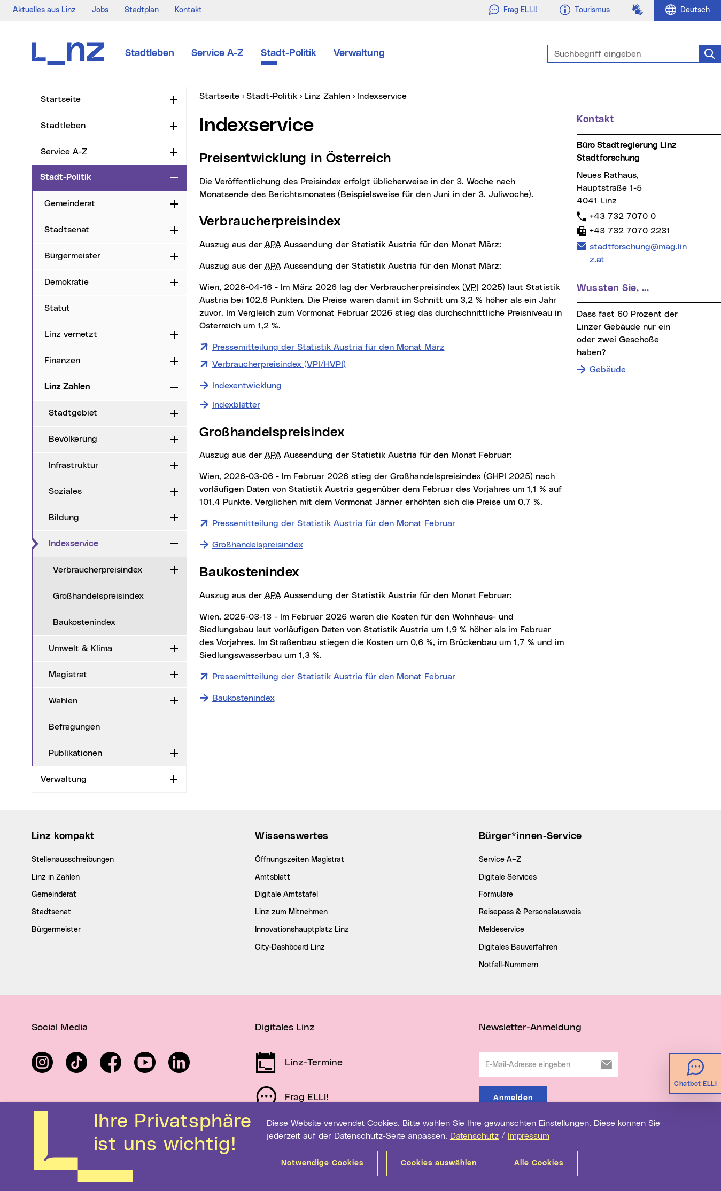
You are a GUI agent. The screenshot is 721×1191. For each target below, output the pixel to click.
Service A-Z (217, 53)
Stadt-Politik (288, 53)
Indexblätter (236, 405)
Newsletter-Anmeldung (530, 1027)
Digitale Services (508, 877)
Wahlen (63, 700)
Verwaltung (359, 53)
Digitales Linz (285, 1027)
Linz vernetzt (70, 334)
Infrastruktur (73, 465)
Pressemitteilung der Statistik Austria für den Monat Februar (333, 522)
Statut (57, 308)
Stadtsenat (66, 229)
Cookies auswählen (439, 1163)
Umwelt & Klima (80, 648)
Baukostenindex (84, 622)
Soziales (65, 491)
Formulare (496, 894)
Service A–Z (500, 860)
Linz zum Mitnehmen (291, 912)
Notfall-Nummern (508, 965)
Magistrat (68, 674)
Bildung (64, 517)
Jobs (100, 10)
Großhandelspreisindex (98, 596)
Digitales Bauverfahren (518, 947)
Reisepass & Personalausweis (530, 912)
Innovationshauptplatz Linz (302, 930)
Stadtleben (149, 53)
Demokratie (66, 282)
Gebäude (608, 369)
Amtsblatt (272, 877)
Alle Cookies (538, 1163)
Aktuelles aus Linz (44, 10)
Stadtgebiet (73, 413)
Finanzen (62, 360)
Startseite (61, 99)
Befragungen (74, 727)
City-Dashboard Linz (290, 947)
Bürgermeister (72, 256)
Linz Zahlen (67, 386)
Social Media (60, 1027)
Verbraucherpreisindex (97, 570)
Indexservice (73, 543)
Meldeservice (501, 930)
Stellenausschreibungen (73, 860)
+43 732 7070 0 (622, 216)
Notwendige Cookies (322, 1163)
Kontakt (188, 10)
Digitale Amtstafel (286, 894)
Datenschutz (474, 1136)
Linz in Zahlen (56, 877)
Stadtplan (142, 10)
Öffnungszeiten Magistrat (299, 860)
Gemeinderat (69, 203)
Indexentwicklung (247, 385)
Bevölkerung (73, 439)
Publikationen (75, 753)
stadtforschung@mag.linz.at (638, 252)
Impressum (528, 1136)
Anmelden (513, 1098)
